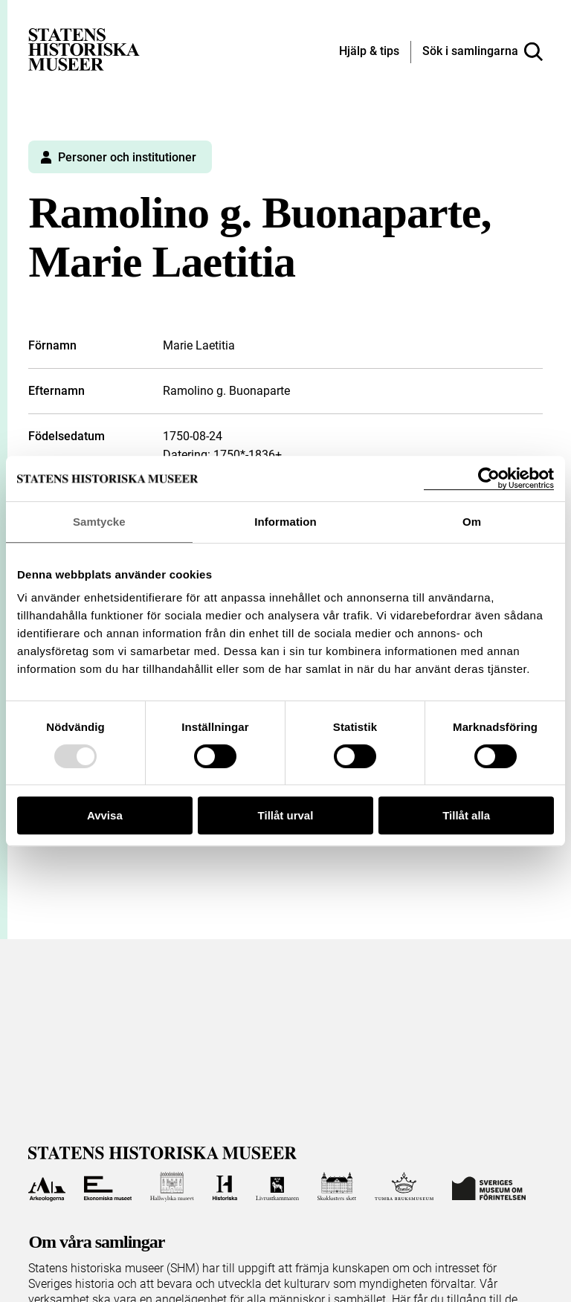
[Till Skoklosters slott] (336, 1187)
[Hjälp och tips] (369, 52)
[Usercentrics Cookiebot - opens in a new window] (489, 478)
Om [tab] (471, 521)
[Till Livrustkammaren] (277, 1187)
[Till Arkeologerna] (46, 1187)
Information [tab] (285, 521)
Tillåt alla (466, 815)
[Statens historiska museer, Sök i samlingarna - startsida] (84, 48)
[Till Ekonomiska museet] (108, 1187)
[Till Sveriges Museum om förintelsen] (489, 1187)
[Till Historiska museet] (225, 1187)
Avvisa (105, 815)
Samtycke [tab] (99, 521)
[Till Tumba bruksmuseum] (404, 1187)
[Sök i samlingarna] (482, 52)
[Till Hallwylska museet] (172, 1187)
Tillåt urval (286, 815)
